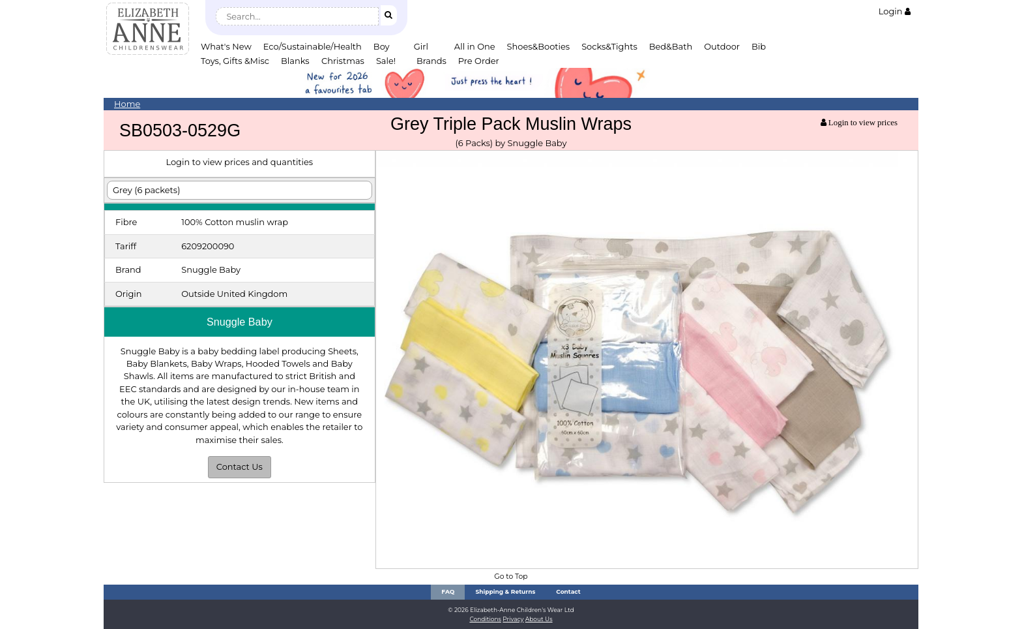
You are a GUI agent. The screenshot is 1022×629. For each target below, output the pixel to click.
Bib (759, 46)
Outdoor (722, 46)
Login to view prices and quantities (239, 162)
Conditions (485, 618)
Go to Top (510, 576)
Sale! (386, 60)
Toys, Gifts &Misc (235, 60)
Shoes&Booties (538, 46)
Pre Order (478, 60)
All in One (474, 46)
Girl (421, 46)
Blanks (295, 60)
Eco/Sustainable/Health (312, 46)
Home (127, 104)
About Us (539, 618)
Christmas (342, 60)
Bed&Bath (670, 46)
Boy (381, 46)
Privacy (513, 618)
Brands (431, 60)
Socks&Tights (609, 46)
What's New (226, 46)
